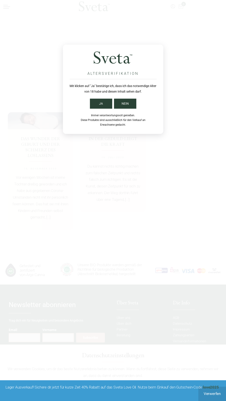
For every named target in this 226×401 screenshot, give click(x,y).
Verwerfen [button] (212, 393)
